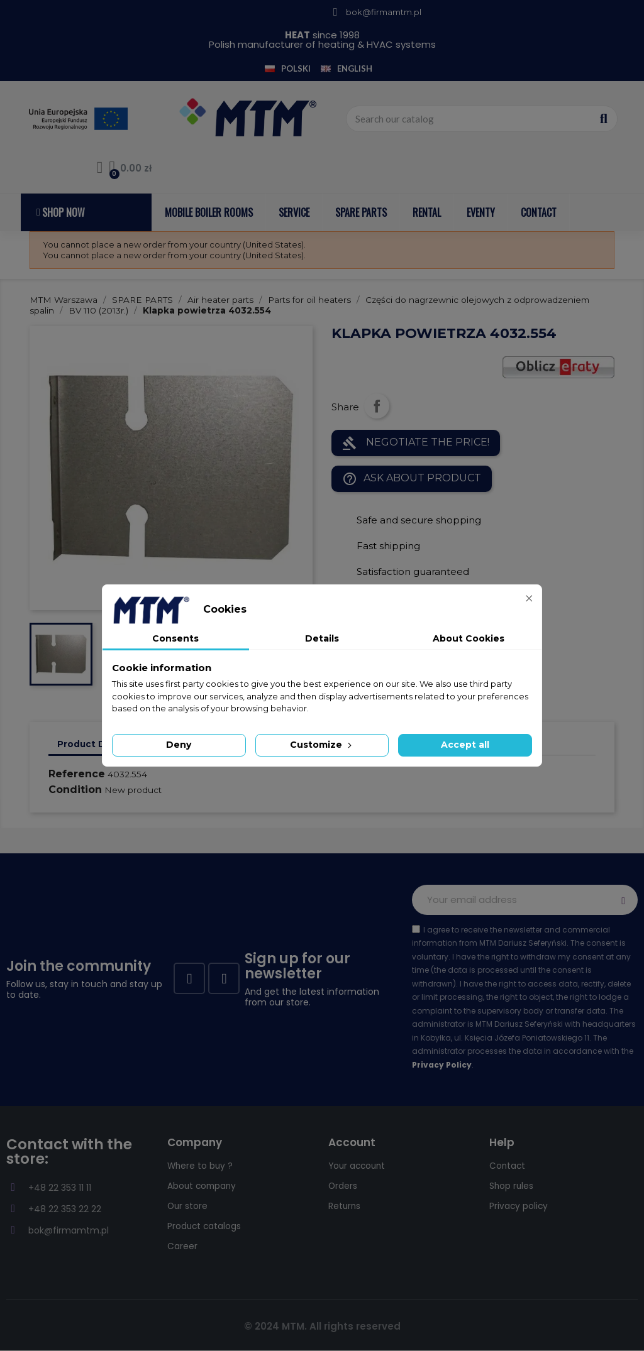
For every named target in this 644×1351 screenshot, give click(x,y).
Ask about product (411, 478)
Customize (322, 744)
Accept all (465, 744)
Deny (178, 744)
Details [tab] (322, 638)
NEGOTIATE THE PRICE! (415, 443)
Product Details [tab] (94, 744)
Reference (76, 773)
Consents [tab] (175, 638)
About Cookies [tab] (468, 638)
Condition (75, 789)
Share (376, 405)
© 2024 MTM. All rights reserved (322, 1326)
